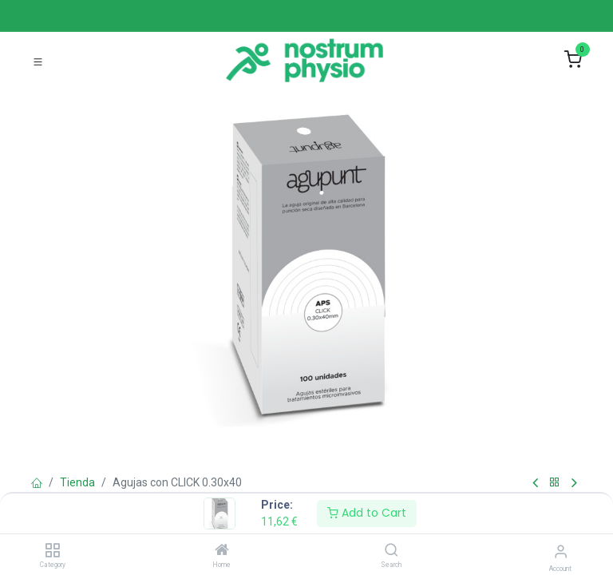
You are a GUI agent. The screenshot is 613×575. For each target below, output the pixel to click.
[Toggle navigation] (38, 60)
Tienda (77, 482)
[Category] (52, 551)
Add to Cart (366, 513)
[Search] (391, 551)
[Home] (222, 551)
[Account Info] (560, 551)
